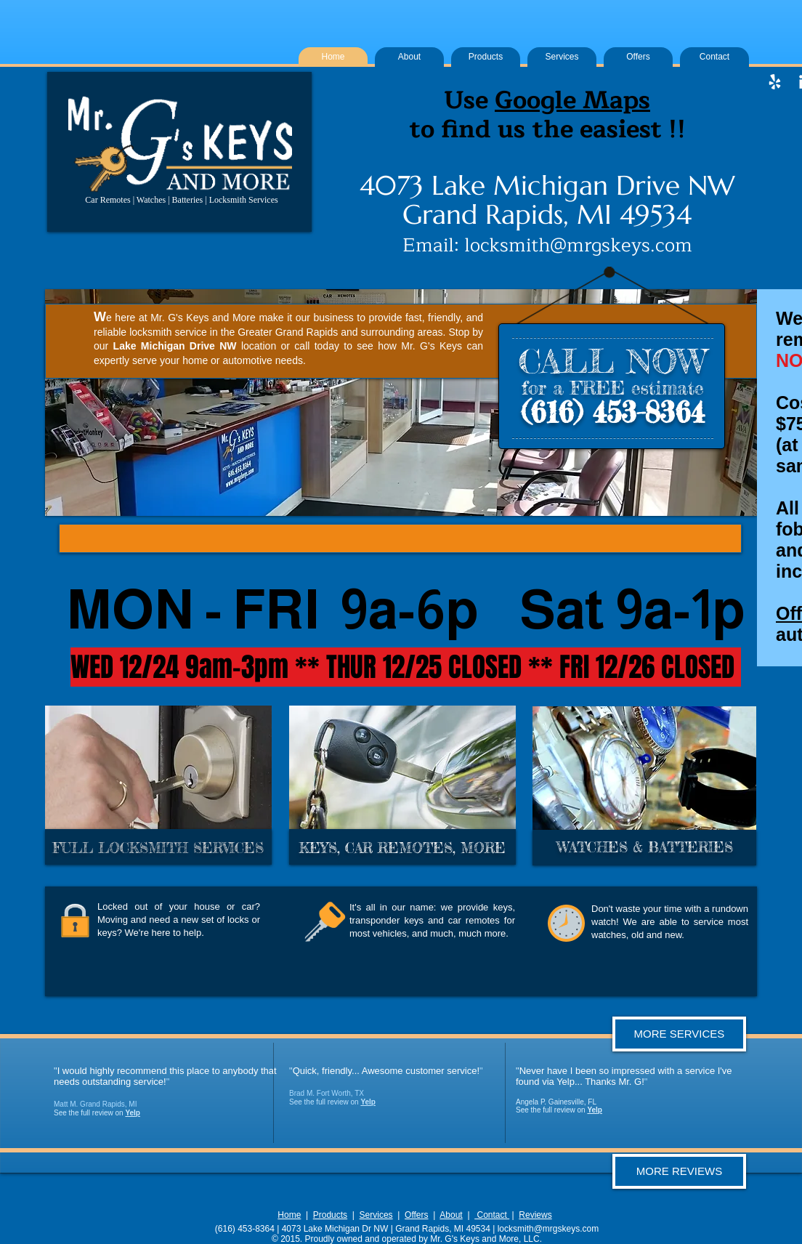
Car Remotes (107, 200)
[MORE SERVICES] (679, 1034)
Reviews (535, 1215)
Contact (491, 1215)
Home (289, 1215)
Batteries (187, 200)
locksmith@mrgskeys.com (578, 245)
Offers (416, 1215)
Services (376, 1215)
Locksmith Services (243, 200)
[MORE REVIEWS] (679, 1171)
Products (330, 1215)
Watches (151, 200)
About (451, 1215)
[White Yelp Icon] (775, 82)
